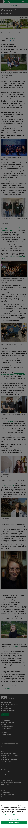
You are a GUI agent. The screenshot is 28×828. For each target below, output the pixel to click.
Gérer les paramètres (14, 819)
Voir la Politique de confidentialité (10, 814)
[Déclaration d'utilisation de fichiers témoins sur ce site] (14, 814)
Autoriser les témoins (14, 822)
